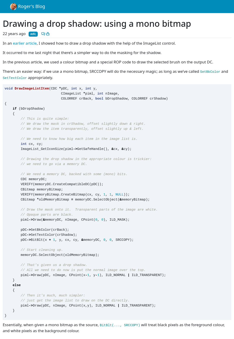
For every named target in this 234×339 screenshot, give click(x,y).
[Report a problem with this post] (48, 33)
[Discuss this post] (43, 33)
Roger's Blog (27, 6)
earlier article (25, 43)
